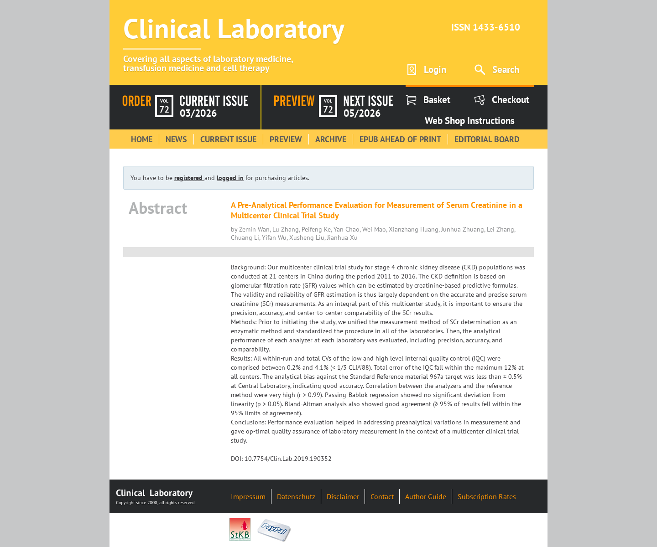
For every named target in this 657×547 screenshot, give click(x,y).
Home (141, 139)
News (176, 139)
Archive (330, 139)
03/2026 (198, 113)
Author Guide (425, 496)
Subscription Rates (487, 496)
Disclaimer (343, 496)
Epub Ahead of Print (400, 139)
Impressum (248, 496)
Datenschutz (296, 496)
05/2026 (362, 113)
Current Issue (228, 139)
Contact (382, 496)
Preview (286, 139)
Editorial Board (487, 139)
